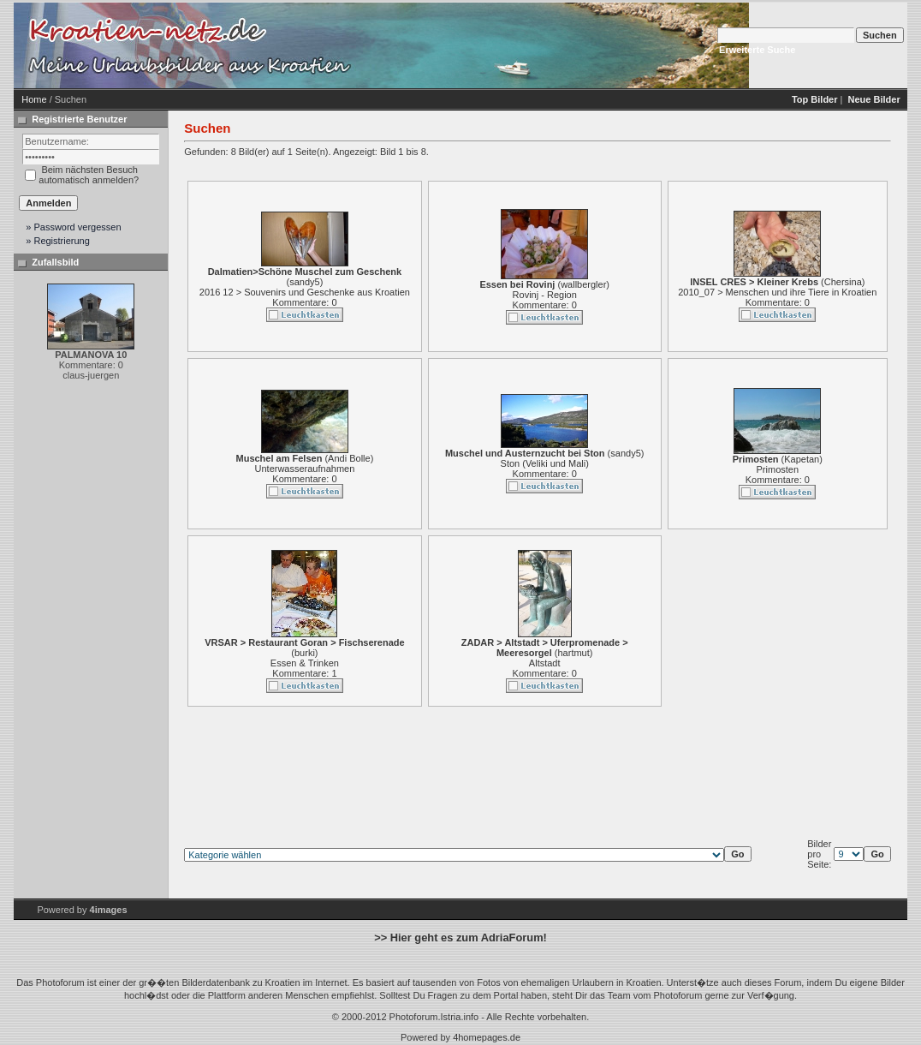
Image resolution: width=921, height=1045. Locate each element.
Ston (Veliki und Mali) (545, 463)
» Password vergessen (73, 227)
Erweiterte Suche (757, 50)
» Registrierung (58, 241)
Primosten (778, 469)
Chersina (843, 282)
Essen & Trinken (304, 663)
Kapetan (801, 459)
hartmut (574, 653)
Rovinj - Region (545, 295)
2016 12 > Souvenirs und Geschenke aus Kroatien (304, 292)
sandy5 (304, 282)
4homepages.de (486, 1037)
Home (33, 99)
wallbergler (583, 284)
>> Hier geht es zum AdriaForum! (460, 937)
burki (304, 653)
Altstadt (545, 663)
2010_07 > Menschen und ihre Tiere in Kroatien (777, 292)
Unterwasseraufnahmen (305, 468)
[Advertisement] (501, 45)
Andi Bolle (349, 458)
